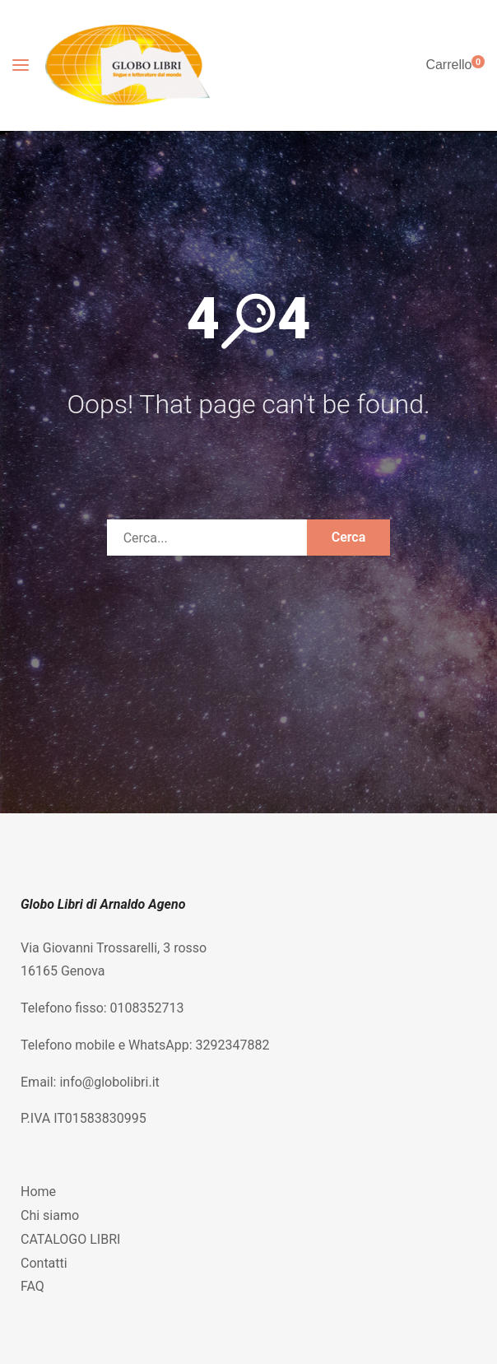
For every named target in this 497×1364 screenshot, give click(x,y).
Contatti (44, 1263)
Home (38, 1191)
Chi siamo (50, 1215)
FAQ (32, 1286)
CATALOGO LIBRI (70, 1239)
